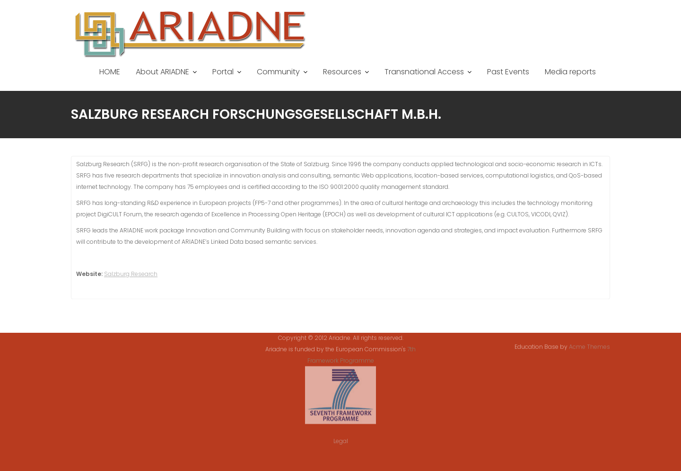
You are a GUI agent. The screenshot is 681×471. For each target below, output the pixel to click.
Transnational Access (424, 71)
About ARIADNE (162, 71)
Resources (342, 71)
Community (278, 71)
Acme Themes (589, 346)
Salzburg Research (130, 275)
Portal (223, 71)
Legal (340, 436)
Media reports (570, 71)
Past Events (508, 71)
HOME (109, 71)
